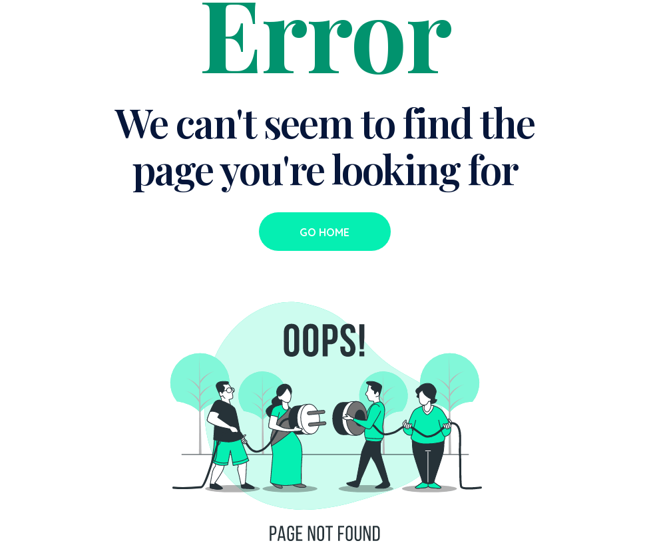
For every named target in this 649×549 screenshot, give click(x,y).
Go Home (324, 232)
